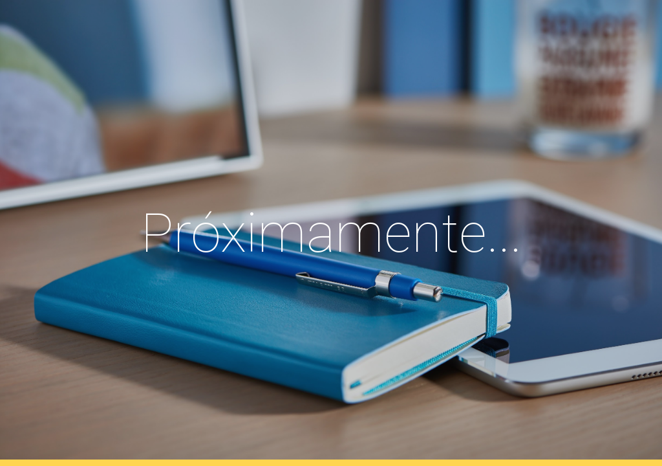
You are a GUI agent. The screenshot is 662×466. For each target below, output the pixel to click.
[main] (331, 233)
